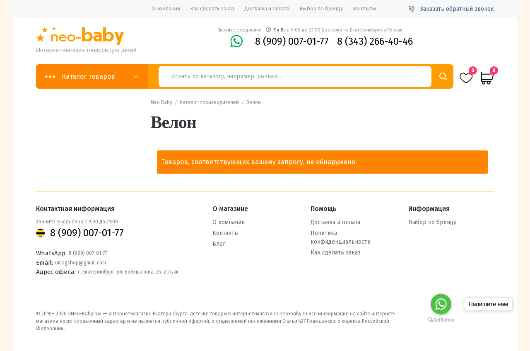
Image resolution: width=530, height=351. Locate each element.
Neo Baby (161, 102)
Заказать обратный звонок (451, 9)
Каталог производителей (209, 102)
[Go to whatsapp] (441, 304)
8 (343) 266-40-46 (375, 41)
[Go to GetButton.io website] (441, 319)
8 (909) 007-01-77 (292, 41)
